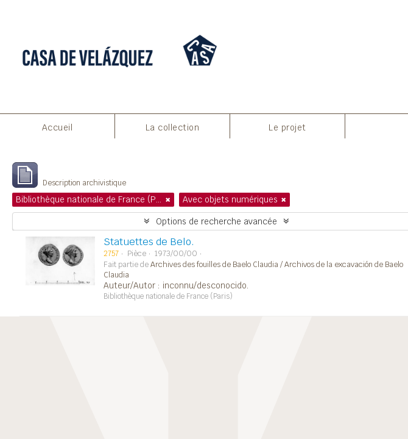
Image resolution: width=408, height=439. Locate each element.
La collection (173, 127)
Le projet (287, 127)
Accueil (57, 127)
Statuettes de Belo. (149, 241)
